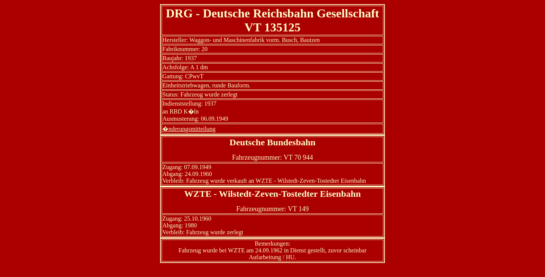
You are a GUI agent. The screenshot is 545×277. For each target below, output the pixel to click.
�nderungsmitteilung (188, 129)
